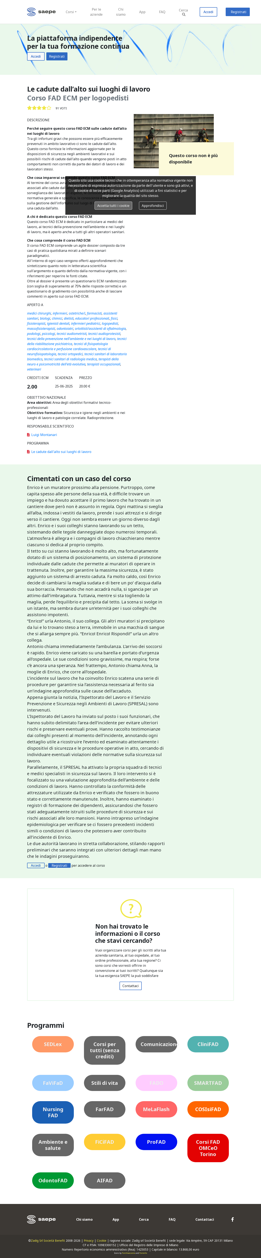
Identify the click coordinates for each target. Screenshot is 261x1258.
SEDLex (53, 1044)
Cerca (183, 12)
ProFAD (156, 1141)
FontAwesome (128, 1253)
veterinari (34, 369)
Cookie (101, 1240)
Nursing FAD (53, 1112)
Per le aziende (96, 12)
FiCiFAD (104, 1141)
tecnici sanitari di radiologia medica (70, 359)
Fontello (143, 1253)
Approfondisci (153, 205)
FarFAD (105, 1109)
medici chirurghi (39, 313)
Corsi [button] (70, 12)
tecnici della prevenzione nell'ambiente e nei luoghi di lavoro (71, 338)
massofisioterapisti (41, 328)
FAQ (162, 12)
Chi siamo (121, 12)
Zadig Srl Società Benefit (48, 1240)
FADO (156, 1082)
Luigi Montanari (42, 434)
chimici (57, 318)
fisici (114, 318)
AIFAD (105, 1180)
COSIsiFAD (208, 1109)
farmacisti (94, 313)
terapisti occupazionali (103, 364)
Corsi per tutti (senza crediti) (104, 1050)
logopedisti (110, 323)
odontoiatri (65, 328)
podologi (33, 333)
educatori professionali (92, 318)
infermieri (60, 313)
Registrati (238, 12)
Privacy (88, 1240)
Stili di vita (104, 1082)
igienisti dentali (58, 323)
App (142, 12)
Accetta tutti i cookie (113, 205)
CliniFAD (208, 1044)
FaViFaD (53, 1082)
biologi (45, 318)
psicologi (48, 333)
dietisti (69, 318)
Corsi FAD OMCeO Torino (208, 1148)
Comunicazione (159, 1044)
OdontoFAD (52, 1180)
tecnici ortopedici (70, 354)
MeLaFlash (156, 1109)
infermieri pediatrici (85, 323)
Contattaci (130, 986)
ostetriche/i (77, 313)
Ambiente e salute (52, 1144)
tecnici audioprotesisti (104, 333)
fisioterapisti (36, 323)
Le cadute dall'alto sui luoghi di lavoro (59, 451)
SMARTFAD (208, 1082)
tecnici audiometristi (72, 333)
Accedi (208, 12)
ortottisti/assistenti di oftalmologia (100, 328)
